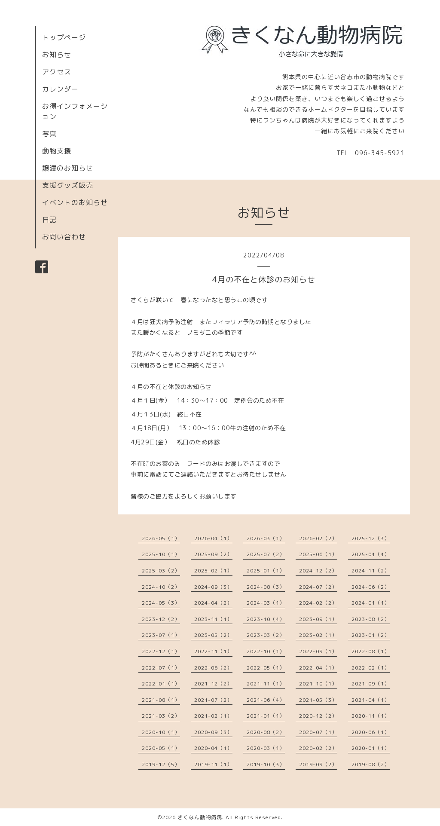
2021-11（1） (266, 683)
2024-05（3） (161, 602)
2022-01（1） (161, 683)
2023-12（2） (161, 619)
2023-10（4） (266, 619)
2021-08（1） (161, 700)
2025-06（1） (318, 554)
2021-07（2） (213, 700)
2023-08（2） (370, 619)
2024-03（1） (266, 602)
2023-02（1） (318, 635)
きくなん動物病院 (199, 817)
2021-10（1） (318, 683)
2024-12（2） (318, 570)
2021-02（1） (213, 715)
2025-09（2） (213, 554)
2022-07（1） (161, 667)
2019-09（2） (318, 764)
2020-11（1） (370, 715)
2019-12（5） (161, 764)
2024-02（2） (318, 602)
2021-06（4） (266, 700)
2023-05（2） (213, 635)
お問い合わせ (64, 237)
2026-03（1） (266, 538)
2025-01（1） (266, 570)
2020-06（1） (370, 732)
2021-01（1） (266, 715)
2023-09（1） (318, 619)
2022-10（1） (266, 651)
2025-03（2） (161, 570)
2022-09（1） (318, 651)
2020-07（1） (318, 732)
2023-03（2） (266, 635)
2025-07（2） (266, 554)
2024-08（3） (266, 586)
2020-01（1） (370, 748)
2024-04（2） (213, 602)
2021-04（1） (370, 700)
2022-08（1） (370, 651)
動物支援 (56, 151)
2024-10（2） (161, 586)
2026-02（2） (318, 538)
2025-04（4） (370, 554)
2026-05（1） (161, 538)
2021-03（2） (161, 715)
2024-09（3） (213, 586)
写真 (49, 133)
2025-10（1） (161, 554)
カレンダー (60, 89)
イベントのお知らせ (75, 202)
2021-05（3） (318, 700)
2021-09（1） (370, 683)
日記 (49, 219)
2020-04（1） (213, 748)
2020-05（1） (161, 748)
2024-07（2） (318, 586)
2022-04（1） (318, 667)
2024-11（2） (370, 570)
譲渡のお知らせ (67, 168)
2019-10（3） (266, 764)
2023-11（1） (213, 619)
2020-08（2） (266, 732)
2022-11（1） (213, 651)
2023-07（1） (161, 635)
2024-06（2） (370, 586)
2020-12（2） (318, 715)
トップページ (64, 37)
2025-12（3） (370, 538)
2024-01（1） (370, 602)
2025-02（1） (213, 570)
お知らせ (56, 54)
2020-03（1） (266, 748)
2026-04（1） (213, 538)
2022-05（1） (266, 667)
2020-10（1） (161, 732)
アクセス (56, 71)
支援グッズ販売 (67, 185)
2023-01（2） (370, 635)
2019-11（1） (213, 764)
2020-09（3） (213, 732)
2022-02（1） (370, 667)
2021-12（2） (213, 683)
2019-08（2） (370, 764)
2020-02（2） (318, 748)
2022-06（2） (213, 667)
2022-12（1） (161, 651)
